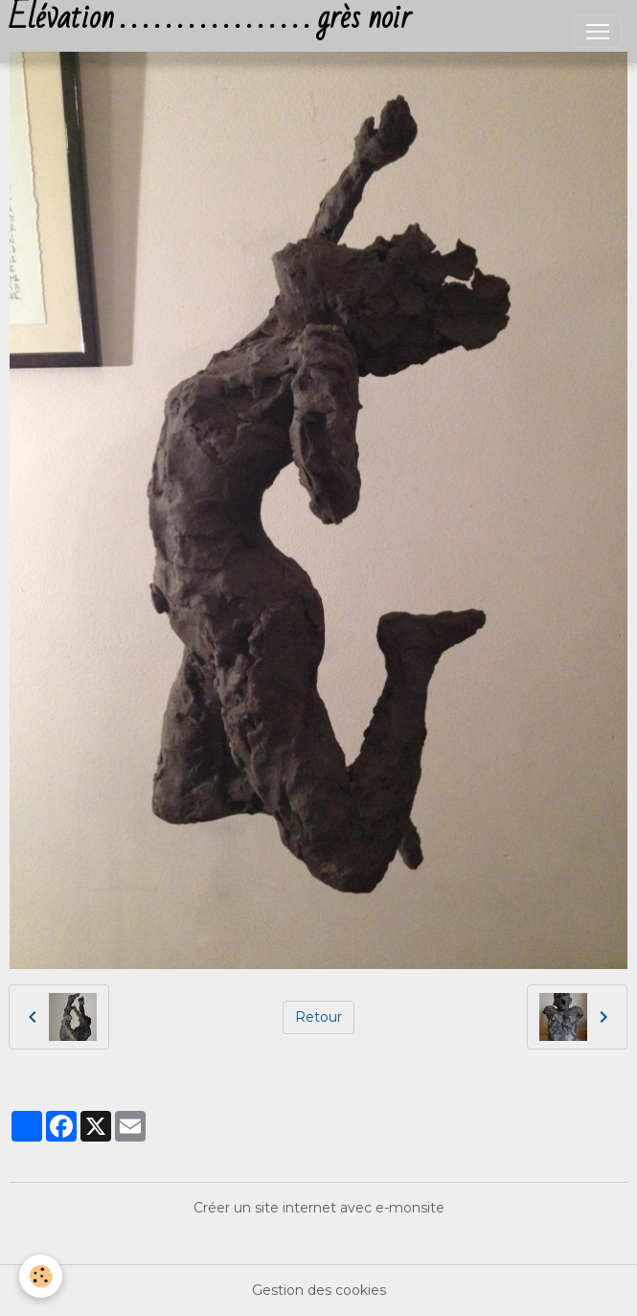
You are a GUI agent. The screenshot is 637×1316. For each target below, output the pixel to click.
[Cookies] (40, 1276)
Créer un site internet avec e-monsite (318, 1207)
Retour (318, 1017)
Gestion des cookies (319, 1290)
